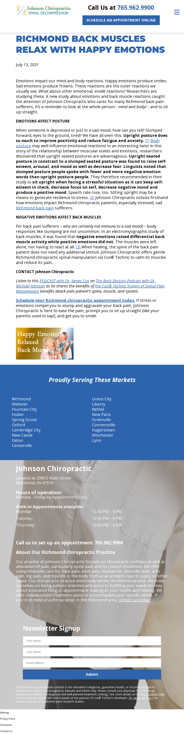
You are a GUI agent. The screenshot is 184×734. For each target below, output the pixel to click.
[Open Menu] (177, 12)
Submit (92, 674)
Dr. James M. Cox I (141, 698)
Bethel (98, 409)
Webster (20, 404)
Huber (18, 414)
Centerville (22, 445)
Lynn (96, 440)
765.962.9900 (135, 7)
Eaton (17, 440)
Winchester (102, 435)
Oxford (18, 424)
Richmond (21, 399)
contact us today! (134, 600)
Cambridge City (26, 430)
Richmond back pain (35, 208)
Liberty (98, 404)
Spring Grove (24, 419)
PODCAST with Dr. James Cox (64, 280)
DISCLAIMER (149, 694)
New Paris (101, 414)
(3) (78, 247)
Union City (101, 399)
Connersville (103, 424)
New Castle (22, 435)
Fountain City (24, 409)
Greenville (101, 419)
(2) (92, 197)
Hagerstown (103, 430)
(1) (147, 140)
